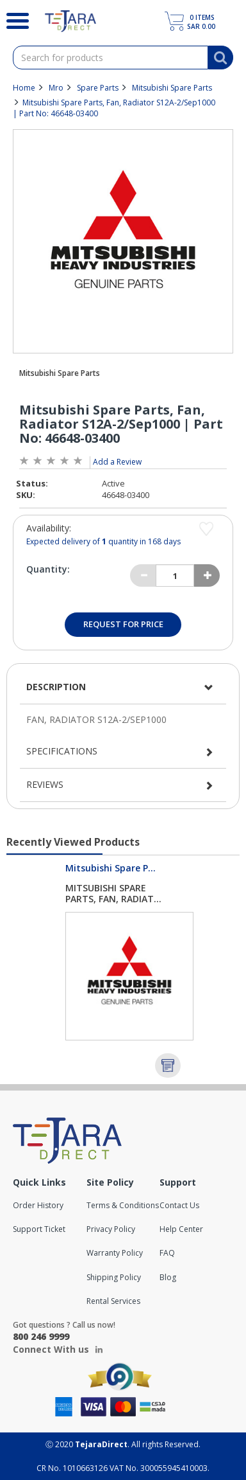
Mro (56, 87)
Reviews (44, 784)
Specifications (61, 751)
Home (24, 87)
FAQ (167, 1252)
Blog (168, 1277)
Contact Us (179, 1205)
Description (56, 687)
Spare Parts (98, 87)
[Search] (13, 19)
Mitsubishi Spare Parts (172, 87)
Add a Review (117, 461)
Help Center (181, 1229)
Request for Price (123, 624)
